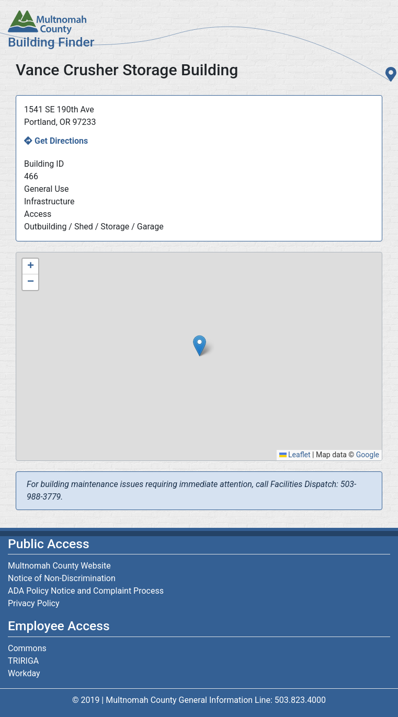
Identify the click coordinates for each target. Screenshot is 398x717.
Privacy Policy (34, 603)
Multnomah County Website (59, 566)
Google (367, 454)
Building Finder (51, 42)
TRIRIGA (23, 661)
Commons (27, 648)
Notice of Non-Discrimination (62, 578)
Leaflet (295, 454)
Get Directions (61, 141)
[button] (199, 345)
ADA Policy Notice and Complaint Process (86, 591)
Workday (24, 673)
